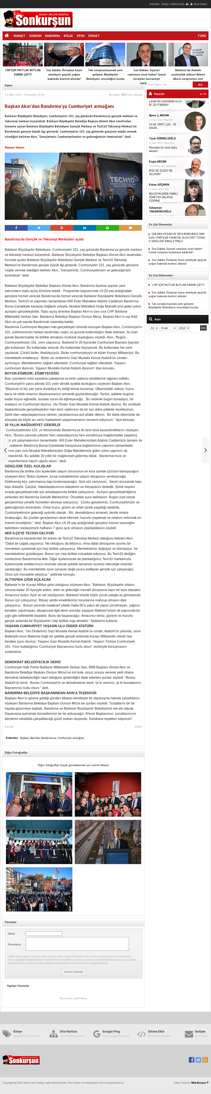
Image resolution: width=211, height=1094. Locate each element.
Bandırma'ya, (49, 738)
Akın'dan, (35, 738)
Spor (80, 36)
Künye (165, 4)
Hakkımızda (177, 4)
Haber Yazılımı (9, 1092)
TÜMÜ (202, 36)
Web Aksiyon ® (200, 1085)
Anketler (154, 4)
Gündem (35, 36)
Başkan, (25, 738)
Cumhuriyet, (65, 738)
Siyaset (94, 36)
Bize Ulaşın (200, 4)
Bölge (68, 36)
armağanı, (78, 738)
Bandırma (52, 36)
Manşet (19, 36)
